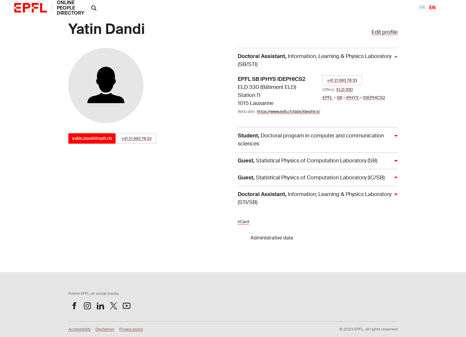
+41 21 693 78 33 (136, 138)
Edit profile (384, 32)
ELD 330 (344, 89)
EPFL (327, 97)
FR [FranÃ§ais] (422, 7)
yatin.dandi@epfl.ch (92, 138)
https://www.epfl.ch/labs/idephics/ (288, 111)
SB (339, 97)
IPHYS (352, 97)
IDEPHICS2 (374, 97)
